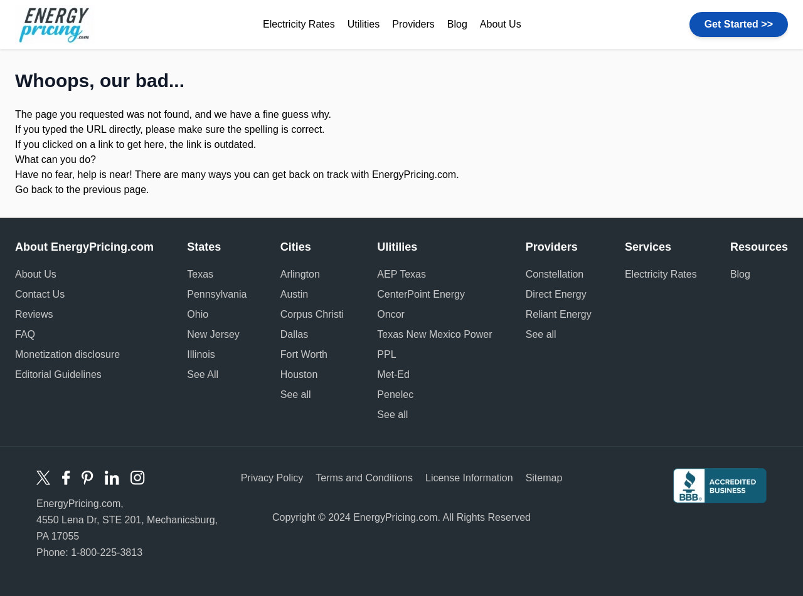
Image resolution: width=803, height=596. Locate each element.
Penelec (395, 394)
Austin (294, 294)
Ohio (197, 314)
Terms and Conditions (364, 478)
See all (295, 394)
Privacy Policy (272, 478)
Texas (200, 274)
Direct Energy (556, 294)
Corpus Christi (312, 314)
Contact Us (40, 294)
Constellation (555, 274)
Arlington (300, 274)
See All (202, 374)
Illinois (201, 354)
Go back (34, 189)
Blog (457, 24)
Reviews (34, 314)
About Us (500, 24)
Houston (299, 374)
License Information (469, 478)
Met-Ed (393, 374)
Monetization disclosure (67, 354)
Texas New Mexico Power (434, 334)
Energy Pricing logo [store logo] (55, 24)
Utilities (364, 24)
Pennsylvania (217, 294)
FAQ (25, 334)
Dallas (294, 334)
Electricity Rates (299, 24)
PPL (386, 354)
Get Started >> (739, 24)
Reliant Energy (559, 314)
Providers (413, 24)
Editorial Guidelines (58, 374)
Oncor (391, 314)
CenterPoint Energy (421, 294)
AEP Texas (401, 274)
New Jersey (213, 334)
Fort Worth (303, 354)
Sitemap (544, 478)
